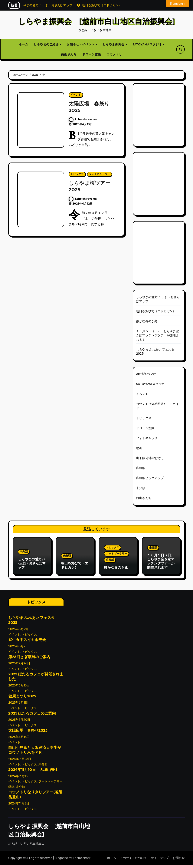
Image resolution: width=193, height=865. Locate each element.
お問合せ (179, 858)
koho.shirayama (83, 119)
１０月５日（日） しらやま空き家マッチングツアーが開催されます (157, 335)
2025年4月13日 (19, 737)
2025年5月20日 (19, 720)
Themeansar (81, 858)
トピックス (77, 174)
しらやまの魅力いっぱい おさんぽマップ (32, 563)
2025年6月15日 (19, 685)
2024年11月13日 (19, 776)
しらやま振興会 (114, 44)
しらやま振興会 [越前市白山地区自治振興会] (96, 21)
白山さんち (69, 54)
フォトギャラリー (99, 174)
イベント (75, 94)
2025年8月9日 (18, 646)
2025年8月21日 (19, 629)
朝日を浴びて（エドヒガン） (156, 311)
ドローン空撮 (91, 54)
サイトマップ (160, 858)
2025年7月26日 (19, 663)
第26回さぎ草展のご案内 (29, 656)
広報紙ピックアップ (150, 478)
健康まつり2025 (22, 696)
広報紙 (140, 468)
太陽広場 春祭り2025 (27, 730)
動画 (139, 448)
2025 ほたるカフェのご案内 (32, 713)
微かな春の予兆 (146, 321)
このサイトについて (133, 858)
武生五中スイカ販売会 (27, 639)
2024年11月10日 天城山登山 (33, 769)
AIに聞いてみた (146, 374)
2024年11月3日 (18, 803)
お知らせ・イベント (81, 44)
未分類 (140, 488)
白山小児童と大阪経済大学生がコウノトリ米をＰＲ (34, 750)
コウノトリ (114, 54)
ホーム (23, 44)
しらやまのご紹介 (46, 44)
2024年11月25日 (19, 759)
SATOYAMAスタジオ (147, 44)
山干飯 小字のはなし (150, 458)
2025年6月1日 (18, 702)
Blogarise (61, 858)
